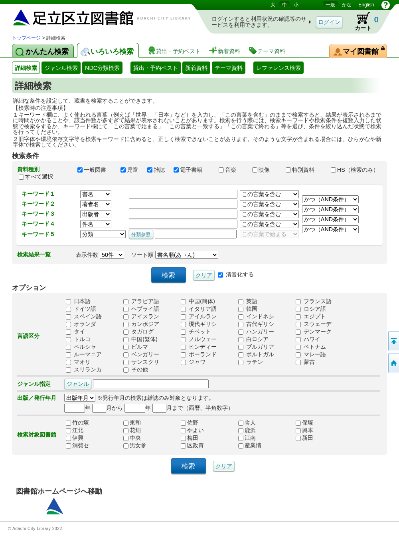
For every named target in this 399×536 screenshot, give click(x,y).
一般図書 (95, 170)
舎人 (247, 423)
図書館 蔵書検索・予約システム (96, 17)
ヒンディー (199, 347)
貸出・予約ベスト (155, 68)
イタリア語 (199, 309)
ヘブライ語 (141, 309)
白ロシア (253, 339)
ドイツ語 (81, 309)
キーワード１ (38, 194)
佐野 (189, 423)
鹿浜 (247, 430)
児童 (130, 170)
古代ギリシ (256, 324)
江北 (74, 430)
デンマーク (314, 332)
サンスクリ (141, 362)
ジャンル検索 (61, 68)
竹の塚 (77, 423)
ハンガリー (256, 332)
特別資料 (304, 170)
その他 (135, 370)
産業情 (249, 446)
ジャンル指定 (34, 384)
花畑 (132, 430)
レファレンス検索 (278, 68)
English (366, 5)
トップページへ (393, 363)
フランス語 (314, 301)
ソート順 (174, 255)
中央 (132, 438)
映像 (265, 170)
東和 (132, 423)
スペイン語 (84, 317)
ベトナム (311, 347)
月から (107, 408)
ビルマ (135, 347)
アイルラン (199, 317)
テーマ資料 (229, 68)
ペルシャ (81, 347)
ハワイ (308, 339)
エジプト (311, 317)
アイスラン (141, 317)
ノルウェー (199, 339)
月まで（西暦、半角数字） (192, 408)
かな (347, 5)
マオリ (78, 362)
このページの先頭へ (393, 341)
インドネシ (256, 317)
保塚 (304, 423)
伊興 (74, 438)
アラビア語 (141, 301)
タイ (75, 332)
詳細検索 (26, 68)
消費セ (77, 446)
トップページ (26, 38)
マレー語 (311, 354)
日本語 (78, 301)
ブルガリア (256, 347)
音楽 (232, 170)
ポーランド (199, 354)
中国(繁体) (140, 339)
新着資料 (196, 68)
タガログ (138, 332)
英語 (247, 301)
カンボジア (141, 324)
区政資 (192, 446)
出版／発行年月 (36, 398)
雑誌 (156, 170)
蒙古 (305, 362)
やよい (192, 430)
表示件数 (100, 255)
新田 (304, 438)
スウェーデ (314, 324)
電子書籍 (192, 170)
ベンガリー (141, 354)
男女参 (134, 446)
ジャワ (193, 362)
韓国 (247, 309)
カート (363, 21)
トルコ (78, 339)
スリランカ (84, 370)
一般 (330, 5)
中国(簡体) (198, 301)
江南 (247, 438)
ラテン (250, 362)
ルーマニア (84, 354)
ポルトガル (256, 354)
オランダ (81, 324)
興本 (304, 430)
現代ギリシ (199, 324)
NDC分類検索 (102, 68)
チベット (196, 332)
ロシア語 (311, 309)
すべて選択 (39, 176)
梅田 (189, 438)
